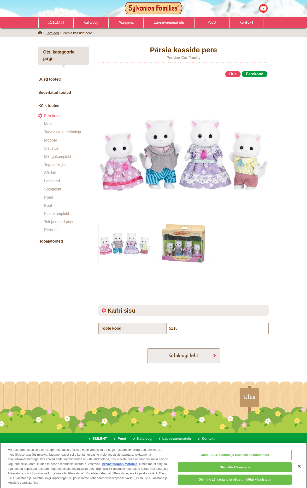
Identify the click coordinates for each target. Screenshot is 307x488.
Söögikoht (52, 189)
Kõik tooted (48, 106)
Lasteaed (52, 181)
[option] (183, 148)
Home (40, 32)
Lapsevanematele (169, 22)
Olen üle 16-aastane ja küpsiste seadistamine (235, 457)
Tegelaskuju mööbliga (62, 132)
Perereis (51, 230)
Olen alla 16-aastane (234, 469)
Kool (48, 205)
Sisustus (51, 148)
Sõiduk (50, 173)
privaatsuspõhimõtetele (119, 466)
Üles (249, 397)
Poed (48, 197)
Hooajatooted (50, 241)
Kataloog (91, 22)
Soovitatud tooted (54, 92)
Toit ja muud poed (59, 222)
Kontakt (246, 22)
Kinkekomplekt (56, 214)
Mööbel (50, 140)
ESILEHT (56, 22)
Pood (212, 22)
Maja (48, 124)
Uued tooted (49, 79)
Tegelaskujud (55, 165)
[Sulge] (299, 468)
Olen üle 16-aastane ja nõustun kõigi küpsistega (235, 481)
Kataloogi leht (183, 355)
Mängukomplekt (57, 157)
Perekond (52, 116)
